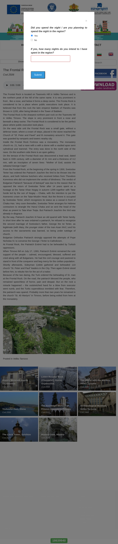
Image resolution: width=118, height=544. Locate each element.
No (35, 40)
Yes (36, 36)
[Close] (86, 20)
